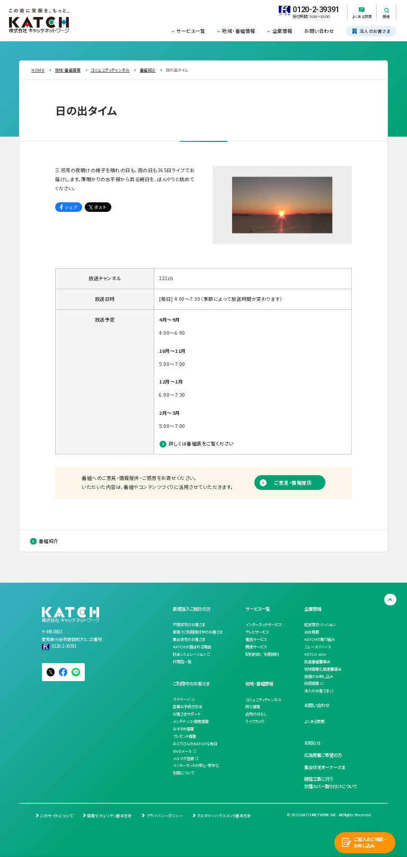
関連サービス (256, 646)
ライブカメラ (254, 721)
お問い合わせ (319, 31)
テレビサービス (257, 632)
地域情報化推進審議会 (322, 669)
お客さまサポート (186, 714)
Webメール (182, 751)
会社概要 (311, 632)
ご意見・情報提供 (293, 482)
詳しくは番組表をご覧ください (201, 443)
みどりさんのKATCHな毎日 (195, 743)
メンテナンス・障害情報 (191, 721)
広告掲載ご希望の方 (323, 755)
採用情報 (311, 683)
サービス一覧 (190, 31)
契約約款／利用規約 (262, 654)
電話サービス (256, 639)
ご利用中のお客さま (191, 683)
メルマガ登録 (183, 758)
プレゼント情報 (184, 736)
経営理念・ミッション (319, 624)
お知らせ (312, 742)
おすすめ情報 (183, 728)
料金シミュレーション (189, 654)
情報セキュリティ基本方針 (109, 815)
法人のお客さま (316, 690)
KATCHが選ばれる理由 (192, 646)
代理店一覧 (182, 661)
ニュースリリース (317, 646)
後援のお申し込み (318, 676)
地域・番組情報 (238, 31)
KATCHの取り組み (319, 639)
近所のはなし (256, 714)
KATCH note (315, 654)
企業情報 (282, 31)
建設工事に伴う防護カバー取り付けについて (330, 782)
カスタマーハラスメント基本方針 (224, 815)
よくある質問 (314, 721)
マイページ (181, 699)
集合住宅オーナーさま (324, 767)
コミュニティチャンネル (263, 699)
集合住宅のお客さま (189, 639)
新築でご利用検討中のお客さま (198, 632)
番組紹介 (49, 541)
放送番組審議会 (317, 661)
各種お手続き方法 (187, 706)
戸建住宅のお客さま (189, 624)
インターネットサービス (263, 624)
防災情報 (252, 706)
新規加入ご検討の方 (191, 608)
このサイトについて (56, 815)
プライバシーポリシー (164, 815)
